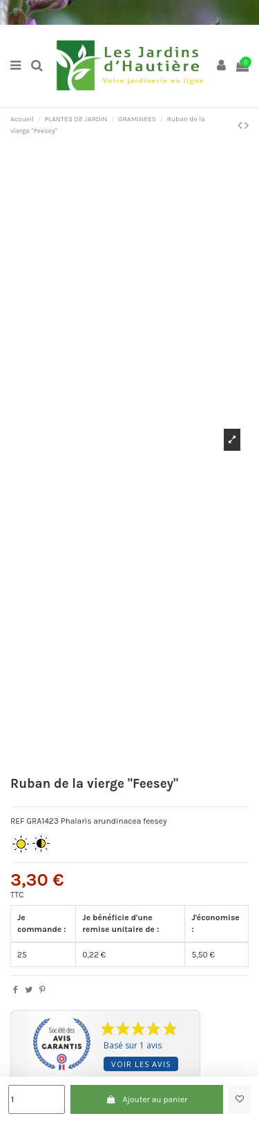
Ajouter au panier (146, 1099)
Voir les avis (141, 1064)
